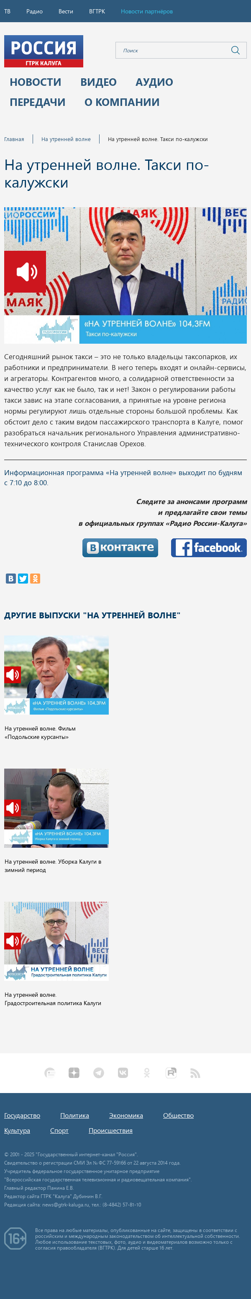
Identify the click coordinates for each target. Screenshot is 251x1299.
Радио (34, 11)
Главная (14, 138)
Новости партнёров (147, 11)
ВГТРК (97, 11)
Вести (66, 11)
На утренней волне (66, 138)
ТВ (7, 11)
